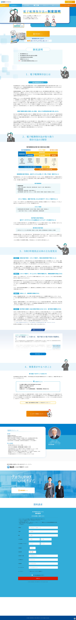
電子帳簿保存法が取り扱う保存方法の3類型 (28, 55)
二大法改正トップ (4, 5)
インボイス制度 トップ (68, 5)
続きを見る (37, 354)
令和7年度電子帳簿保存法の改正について (29, 60)
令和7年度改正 (26, 5)
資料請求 (70, 1)
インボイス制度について (38, 414)
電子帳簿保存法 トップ (15, 5)
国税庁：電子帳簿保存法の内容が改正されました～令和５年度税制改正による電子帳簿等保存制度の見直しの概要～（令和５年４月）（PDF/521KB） (35, 322)
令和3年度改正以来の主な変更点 (26, 57)
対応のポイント (45, 5)
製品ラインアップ (55, 5)
